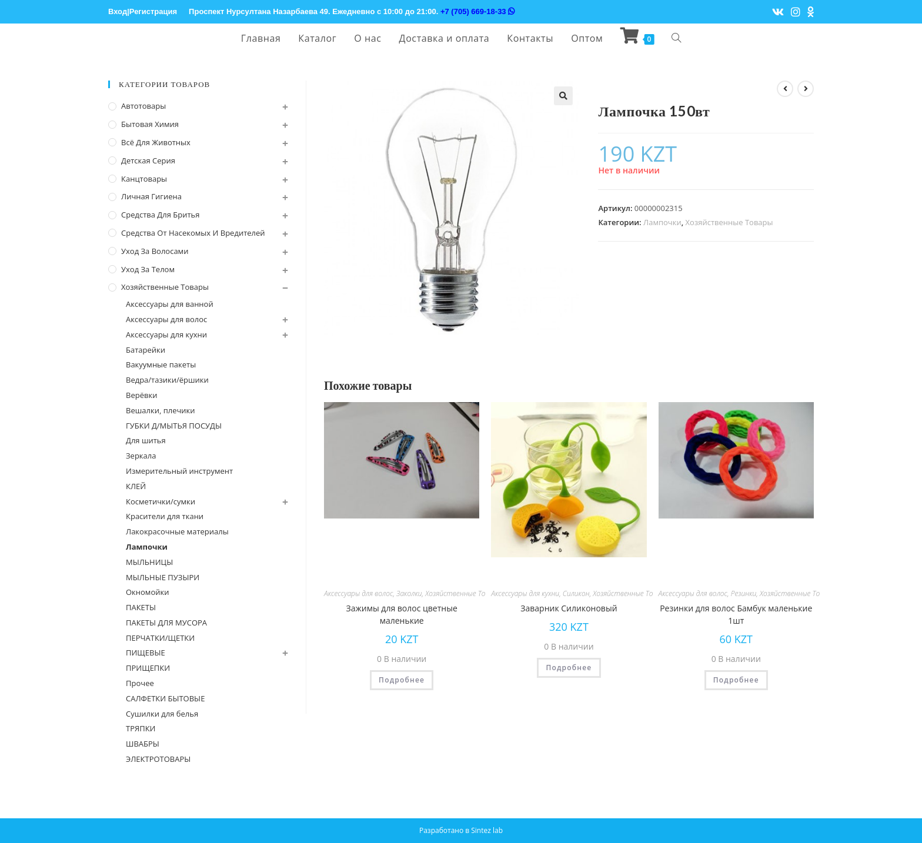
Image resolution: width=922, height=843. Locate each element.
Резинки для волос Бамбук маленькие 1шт (736, 614)
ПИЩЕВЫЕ (145, 652)
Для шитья (146, 440)
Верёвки (141, 395)
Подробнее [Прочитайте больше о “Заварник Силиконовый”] (569, 668)
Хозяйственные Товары (729, 222)
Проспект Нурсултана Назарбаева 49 (258, 11)
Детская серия (148, 160)
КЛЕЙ (136, 486)
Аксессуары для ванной (169, 304)
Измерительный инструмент (179, 471)
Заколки (409, 593)
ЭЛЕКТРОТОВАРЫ (158, 759)
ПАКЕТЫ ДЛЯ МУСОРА (166, 622)
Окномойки (147, 592)
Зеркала (141, 455)
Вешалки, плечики (160, 410)
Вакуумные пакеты (161, 364)
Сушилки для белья (162, 713)
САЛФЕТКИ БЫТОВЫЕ (165, 698)
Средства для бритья (160, 214)
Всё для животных (156, 142)
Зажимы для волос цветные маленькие (401, 614)
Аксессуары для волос (358, 593)
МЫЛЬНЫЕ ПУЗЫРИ (162, 577)
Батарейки (145, 349)
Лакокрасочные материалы (177, 531)
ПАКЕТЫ (141, 607)
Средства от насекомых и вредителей (193, 233)
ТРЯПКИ (140, 728)
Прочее (140, 683)
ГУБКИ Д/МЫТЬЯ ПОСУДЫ (174, 425)
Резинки (744, 593)
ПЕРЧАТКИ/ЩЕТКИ (160, 638)
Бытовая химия (150, 124)
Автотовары (143, 106)
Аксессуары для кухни (525, 593)
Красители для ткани (164, 516)
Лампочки (662, 222)
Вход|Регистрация (142, 11)
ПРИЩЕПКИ (148, 668)
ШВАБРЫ (142, 743)
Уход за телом (148, 269)
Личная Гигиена (151, 196)
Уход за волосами (154, 251)
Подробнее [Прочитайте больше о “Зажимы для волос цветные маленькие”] (402, 680)
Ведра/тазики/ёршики (167, 379)
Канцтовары (144, 178)
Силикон (576, 593)
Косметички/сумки (160, 501)
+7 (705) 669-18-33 (477, 11)
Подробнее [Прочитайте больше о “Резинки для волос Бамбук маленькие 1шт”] (736, 680)
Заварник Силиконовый (568, 608)
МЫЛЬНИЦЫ (149, 562)
